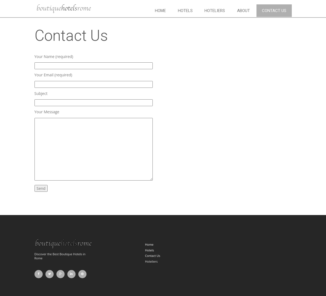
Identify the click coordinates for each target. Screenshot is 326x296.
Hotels (185, 10)
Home (160, 10)
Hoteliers (214, 10)
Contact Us (274, 10)
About (243, 10)
